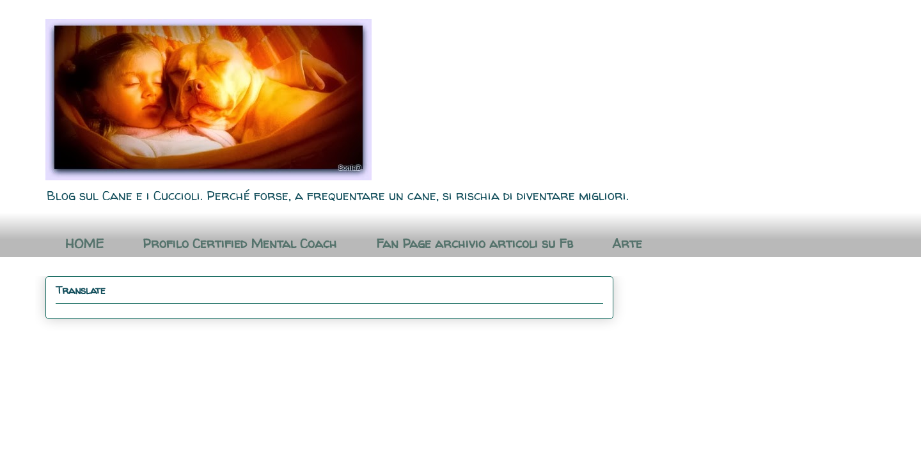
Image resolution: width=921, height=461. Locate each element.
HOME (84, 243)
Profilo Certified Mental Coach (240, 243)
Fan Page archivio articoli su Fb (474, 243)
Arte (627, 243)
